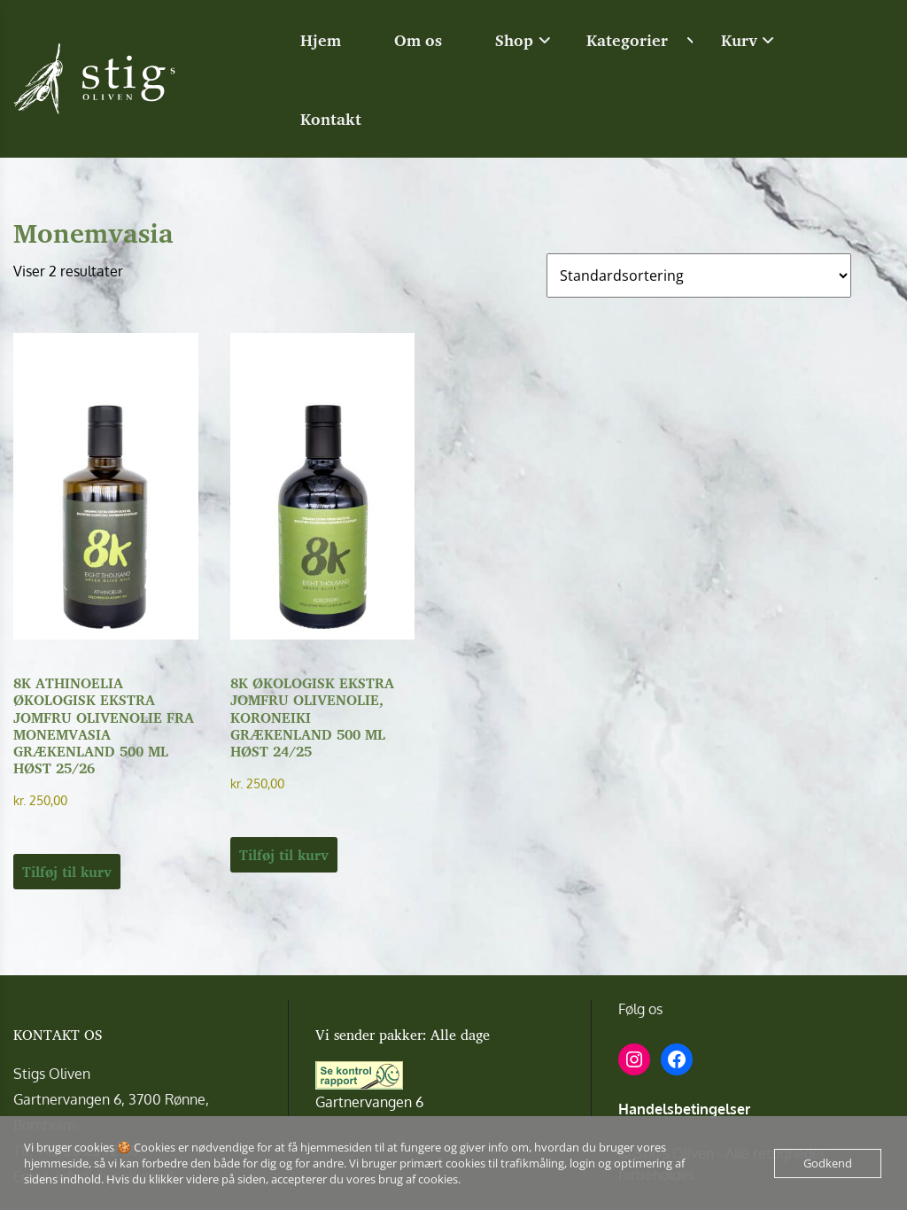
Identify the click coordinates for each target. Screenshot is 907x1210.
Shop (514, 40)
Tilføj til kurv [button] (67, 871)
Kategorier (627, 40)
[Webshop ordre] (699, 275)
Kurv (739, 40)
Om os (418, 40)
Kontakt (330, 118)
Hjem (320, 40)
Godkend (827, 1163)
